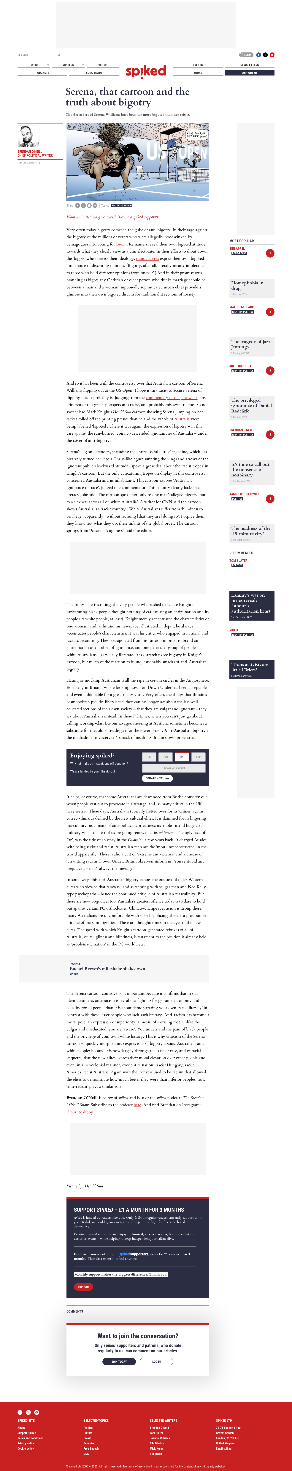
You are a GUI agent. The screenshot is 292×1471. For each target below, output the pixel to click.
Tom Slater (238, 561)
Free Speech (91, 1448)
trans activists (147, 258)
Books (197, 73)
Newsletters (249, 65)
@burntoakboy (79, 1112)
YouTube (272, 54)
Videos (102, 65)
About (21, 1428)
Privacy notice (26, 1443)
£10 (165, 757)
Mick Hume (157, 1448)
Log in (246, 55)
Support (84, 1287)
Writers (68, 65)
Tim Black (156, 1454)
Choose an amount (174, 768)
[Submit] (59, 55)
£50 (198, 757)
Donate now (154, 778)
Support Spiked (27, 1433)
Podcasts (42, 73)
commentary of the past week (172, 397)
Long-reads (94, 73)
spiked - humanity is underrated (146, 72)
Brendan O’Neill (159, 1428)
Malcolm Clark (241, 307)
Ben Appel (237, 248)
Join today (119, 1362)
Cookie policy (26, 1448)
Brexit (121, 244)
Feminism (89, 1443)
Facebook (258, 54)
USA (86, 1454)
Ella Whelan (157, 1443)
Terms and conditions (30, 1438)
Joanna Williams (160, 1438)
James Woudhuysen (244, 494)
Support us (250, 73)
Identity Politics (242, 311)
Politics (117, 205)
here (137, 1105)
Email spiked (223, 1448)
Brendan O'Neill (241, 430)
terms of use (135, 1466)
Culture (88, 1433)
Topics (34, 65)
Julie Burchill (240, 366)
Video (233, 630)
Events (198, 65)
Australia (182, 419)
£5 (149, 757)
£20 (182, 757)
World (128, 205)
